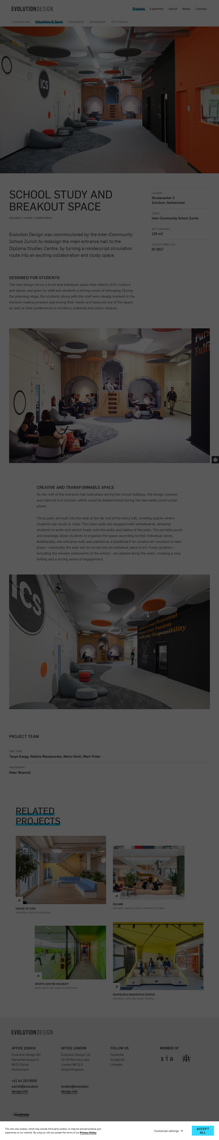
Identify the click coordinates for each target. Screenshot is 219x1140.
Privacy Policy (88, 1132)
